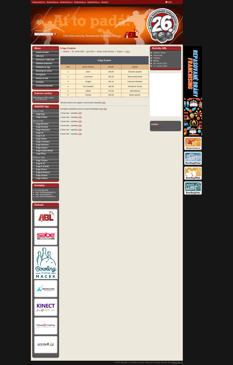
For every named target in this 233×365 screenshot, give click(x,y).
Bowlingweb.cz (80, 2)
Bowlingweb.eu (53, 2)
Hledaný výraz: (41, 31)
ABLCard (40, 56)
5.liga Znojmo (41, 148)
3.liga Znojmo (41, 117)
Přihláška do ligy (43, 67)
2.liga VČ (40, 133)
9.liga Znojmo (41, 175)
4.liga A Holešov (43, 142)
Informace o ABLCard (45, 60)
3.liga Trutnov (42, 160)
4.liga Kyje (40, 114)
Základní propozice (44, 63)
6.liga (127, 52)
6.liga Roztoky (42, 127)
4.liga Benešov (42, 124)
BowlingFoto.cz (93, 2)
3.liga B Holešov (43, 172)
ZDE (103, 103)
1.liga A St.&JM (42, 166)
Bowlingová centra (44, 71)
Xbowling (104, 2)
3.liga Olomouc (42, 145)
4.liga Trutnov (42, 178)
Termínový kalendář (44, 86)
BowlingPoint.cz (66, 2)
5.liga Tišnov (41, 139)
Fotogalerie (41, 75)
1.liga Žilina (41, 154)
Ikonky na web (42, 78)
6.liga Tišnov (41, 169)
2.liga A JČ (40, 136)
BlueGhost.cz (177, 362)
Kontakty (40, 82)
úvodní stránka (42, 52)
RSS (170, 2)
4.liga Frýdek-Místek (44, 151)
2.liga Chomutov (43, 130)
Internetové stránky (152, 362)
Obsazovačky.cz (38, 2)
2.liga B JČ (40, 163)
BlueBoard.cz (156, 127)
